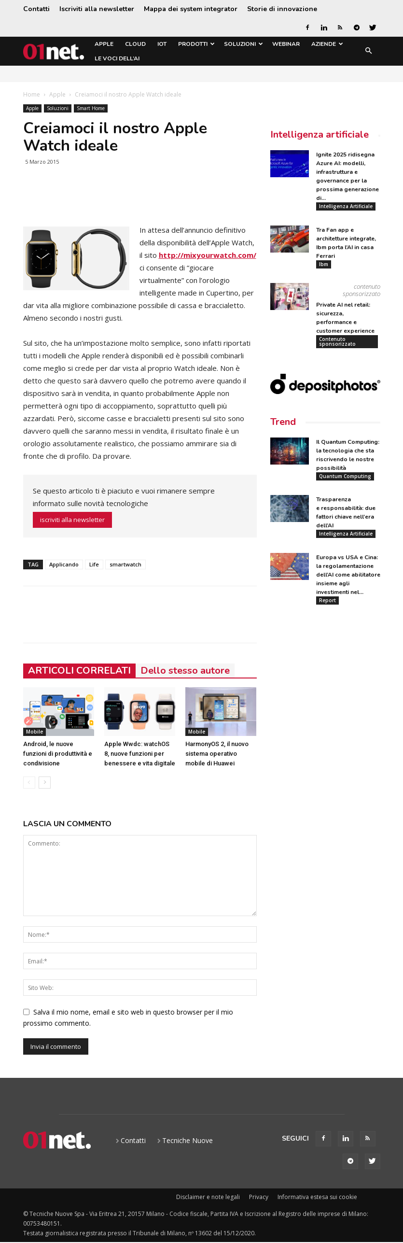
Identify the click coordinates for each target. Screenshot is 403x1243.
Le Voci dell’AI (117, 58)
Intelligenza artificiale (319, 134)
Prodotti (196, 44)
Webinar (286, 44)
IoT (162, 44)
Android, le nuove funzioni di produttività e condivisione (57, 753)
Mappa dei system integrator (190, 9)
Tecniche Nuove (187, 1140)
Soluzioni (243, 44)
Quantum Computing (345, 476)
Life (94, 564)
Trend (283, 422)
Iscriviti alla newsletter (96, 9)
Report (327, 601)
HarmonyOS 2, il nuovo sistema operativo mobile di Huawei (217, 753)
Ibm (323, 264)
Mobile (34, 731)
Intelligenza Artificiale (346, 206)
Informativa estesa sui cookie (317, 1197)
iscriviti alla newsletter (72, 519)
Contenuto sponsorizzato (337, 342)
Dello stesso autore (185, 670)
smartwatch (125, 564)
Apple (104, 44)
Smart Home (91, 108)
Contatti (36, 9)
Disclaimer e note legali (208, 1197)
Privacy (258, 1197)
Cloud (135, 44)
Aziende (327, 44)
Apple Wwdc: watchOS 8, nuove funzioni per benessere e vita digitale (139, 753)
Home (31, 94)
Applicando (64, 564)
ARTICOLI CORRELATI (79, 670)
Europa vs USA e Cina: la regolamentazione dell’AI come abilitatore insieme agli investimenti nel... (348, 575)
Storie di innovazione (282, 9)
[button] (368, 51)
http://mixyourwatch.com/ (207, 255)
